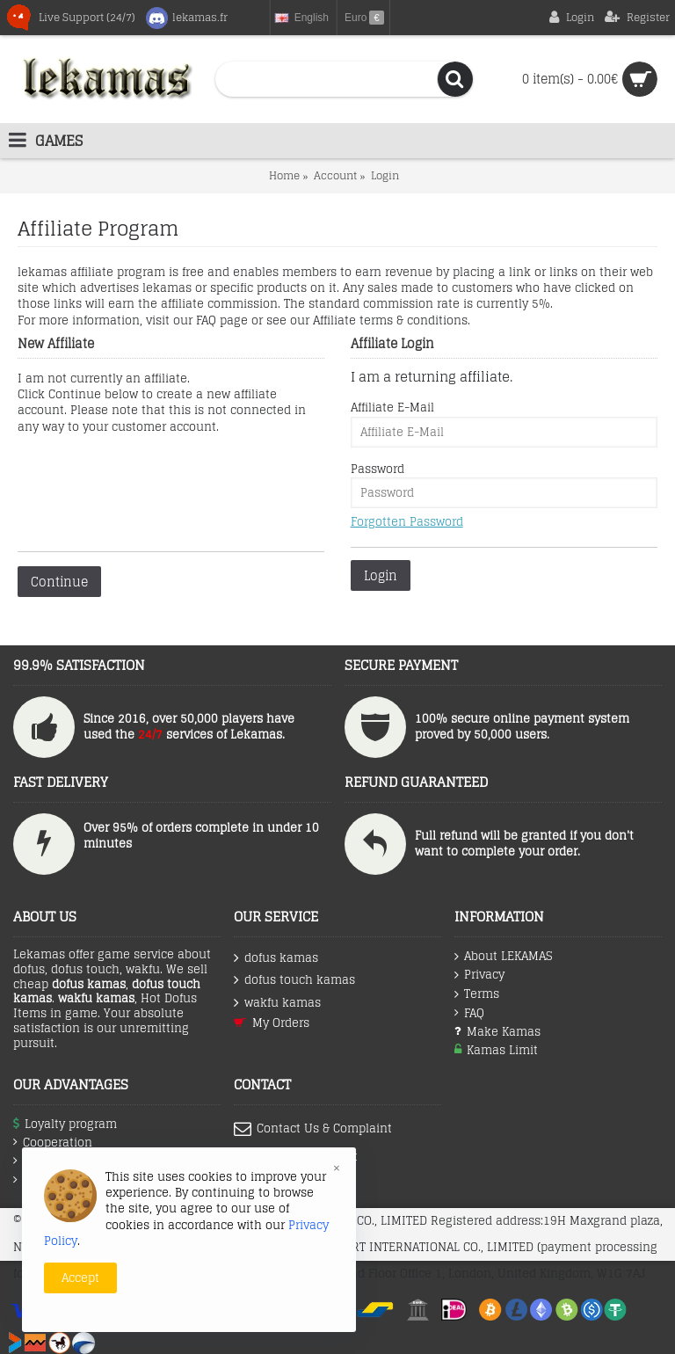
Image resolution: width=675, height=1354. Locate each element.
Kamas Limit (496, 1050)
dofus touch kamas (294, 980)
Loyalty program (65, 1124)
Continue (59, 582)
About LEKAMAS (503, 956)
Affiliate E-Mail (392, 407)
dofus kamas (276, 958)
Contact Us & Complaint (313, 1129)
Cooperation (52, 1142)
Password (377, 469)
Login (385, 175)
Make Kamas (497, 1031)
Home (284, 175)
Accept (80, 1277)
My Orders (271, 1023)
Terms (476, 994)
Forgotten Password (407, 522)
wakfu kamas (277, 1003)
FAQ (469, 1013)
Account (335, 175)
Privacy (479, 975)
